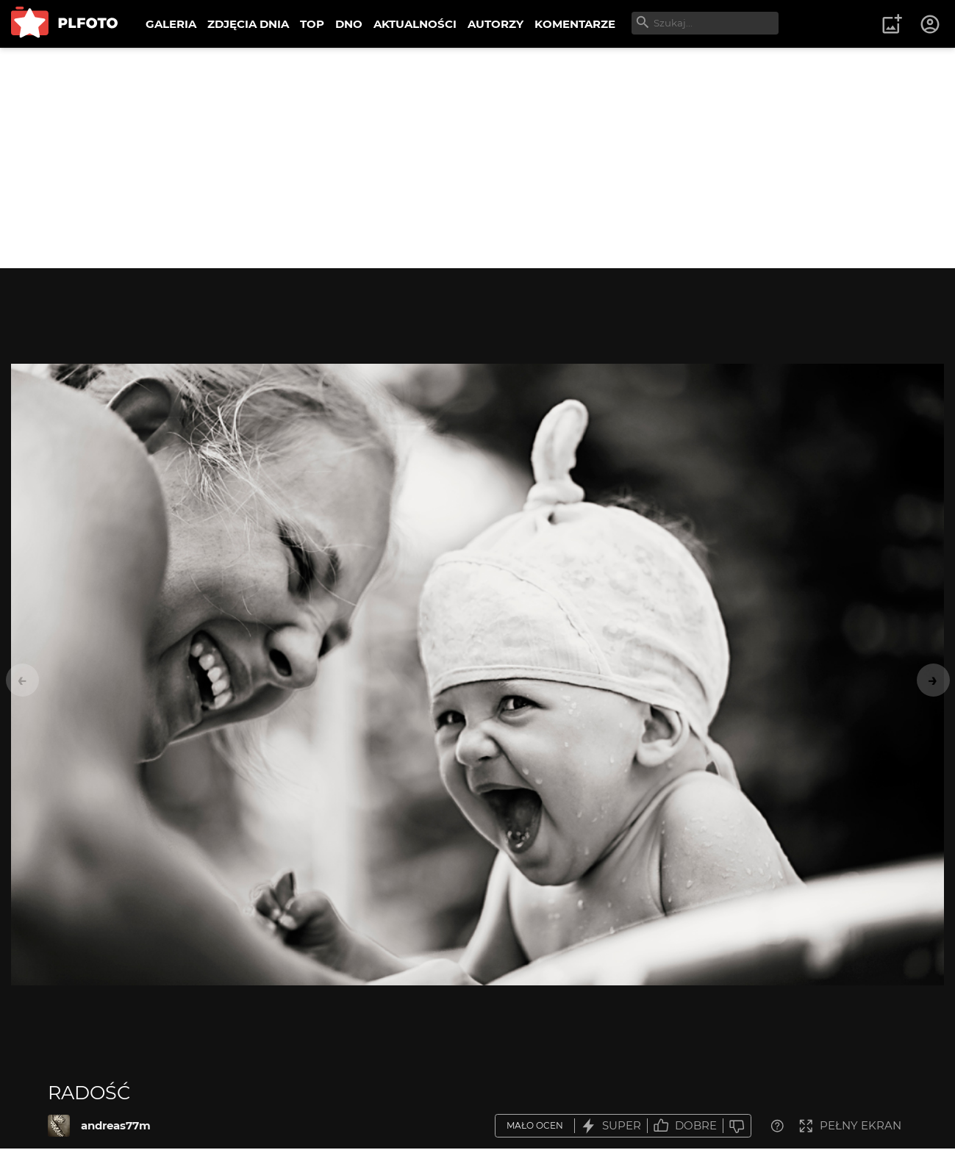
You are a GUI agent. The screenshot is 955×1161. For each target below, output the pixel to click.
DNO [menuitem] (348, 24)
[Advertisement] (478, 158)
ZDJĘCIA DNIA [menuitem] (248, 24)
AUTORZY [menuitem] (495, 24)
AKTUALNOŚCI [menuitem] (415, 24)
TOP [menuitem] (312, 24)
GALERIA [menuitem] (171, 24)
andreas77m (116, 1125)
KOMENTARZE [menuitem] (574, 24)
